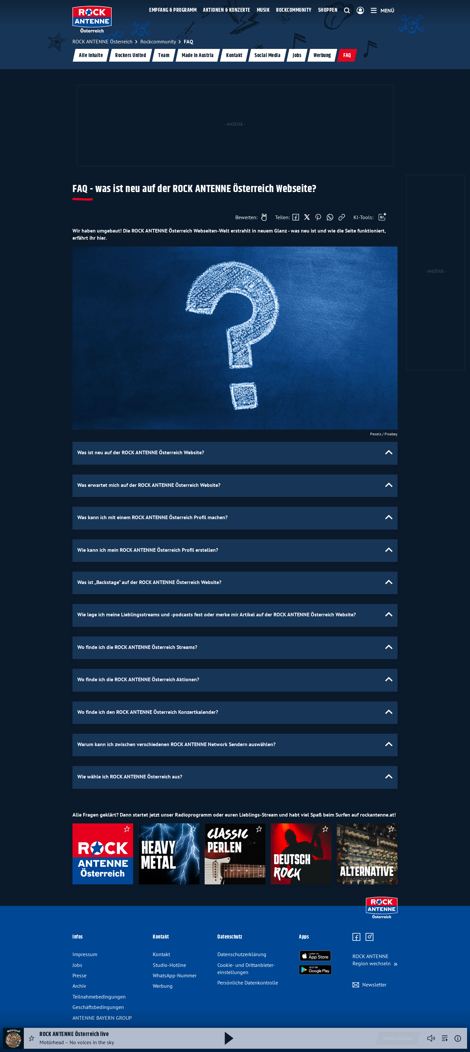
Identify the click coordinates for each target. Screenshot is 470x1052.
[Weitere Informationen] (457, 1038)
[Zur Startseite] (382, 916)
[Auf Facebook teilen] (296, 217)
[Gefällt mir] (249, 217)
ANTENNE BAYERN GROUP (102, 1017)
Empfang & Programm (172, 10)
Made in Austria (198, 56)
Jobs (297, 56)
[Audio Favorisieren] (31, 1038)
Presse (79, 975)
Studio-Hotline (169, 965)
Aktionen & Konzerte (226, 10)
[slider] (235, 856)
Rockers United (130, 56)
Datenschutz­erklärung (241, 954)
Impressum (84, 954)
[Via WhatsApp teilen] (330, 217)
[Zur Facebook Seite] (356, 937)
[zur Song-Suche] (445, 1038)
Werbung (322, 56)
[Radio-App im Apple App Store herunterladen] (315, 956)
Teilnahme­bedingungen (99, 996)
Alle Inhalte (91, 56)
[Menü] (383, 10)
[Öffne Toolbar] (382, 217)
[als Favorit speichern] (127, 829)
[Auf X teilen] (307, 217)
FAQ (347, 56)
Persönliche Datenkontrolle (247, 982)
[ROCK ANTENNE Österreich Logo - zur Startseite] (92, 19)
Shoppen (328, 10)
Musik (263, 10)
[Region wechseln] (375, 960)
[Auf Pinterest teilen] (318, 217)
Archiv (79, 986)
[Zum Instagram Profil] (369, 937)
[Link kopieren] (342, 217)
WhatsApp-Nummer (174, 975)
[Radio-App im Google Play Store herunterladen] (315, 970)
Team (163, 56)
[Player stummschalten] (431, 1038)
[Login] (360, 11)
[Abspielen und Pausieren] (229, 1038)
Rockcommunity (294, 10)
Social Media (267, 56)
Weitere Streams (398, 1039)
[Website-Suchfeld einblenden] (347, 11)
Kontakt (234, 56)
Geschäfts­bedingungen (98, 1007)
